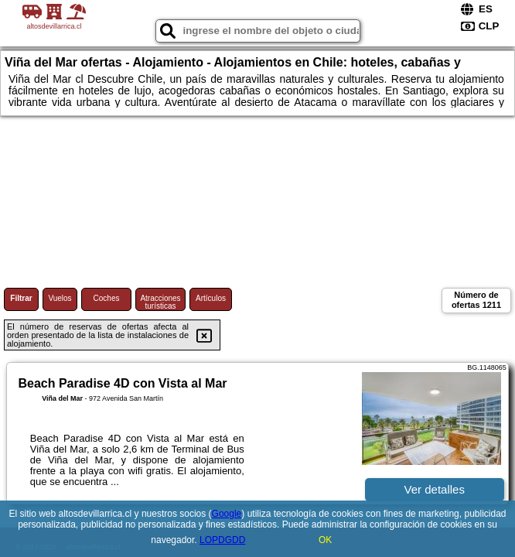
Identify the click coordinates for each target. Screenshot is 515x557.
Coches (107, 298)
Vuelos (59, 298)
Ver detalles (434, 489)
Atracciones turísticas (160, 302)
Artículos (211, 298)
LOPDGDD (222, 540)
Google (227, 513)
